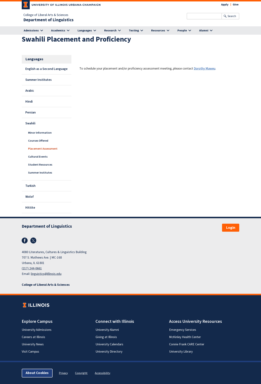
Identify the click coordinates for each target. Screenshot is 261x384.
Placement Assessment (42, 149)
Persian (30, 112)
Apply (224, 5)
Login (230, 227)
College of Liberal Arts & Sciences (45, 15)
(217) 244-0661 (32, 268)
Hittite (30, 207)
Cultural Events (37, 157)
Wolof (29, 196)
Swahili (30, 123)
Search (232, 16)
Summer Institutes (38, 80)
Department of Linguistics (48, 20)
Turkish (30, 186)
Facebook (25, 241)
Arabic (29, 90)
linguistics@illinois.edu (46, 274)
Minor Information (40, 133)
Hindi (29, 101)
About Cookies (37, 373)
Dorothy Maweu (204, 68)
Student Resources (40, 165)
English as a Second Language (46, 69)
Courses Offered (38, 141)
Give (236, 5)
